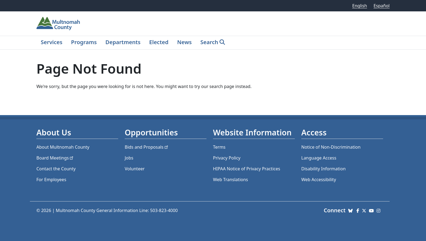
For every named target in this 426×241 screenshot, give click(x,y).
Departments (122, 42)
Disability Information (323, 169)
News (184, 42)
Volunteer (135, 169)
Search (209, 42)
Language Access (318, 158)
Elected (158, 42)
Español (382, 6)
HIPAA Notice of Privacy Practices (246, 169)
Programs (84, 42)
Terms (219, 147)
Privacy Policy (226, 158)
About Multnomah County (62, 147)
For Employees (51, 180)
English (359, 6)
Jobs (129, 158)
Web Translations (230, 180)
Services (51, 42)
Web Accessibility (318, 180)
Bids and (147, 147)
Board (55, 158)
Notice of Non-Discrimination (331, 147)
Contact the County (56, 169)
